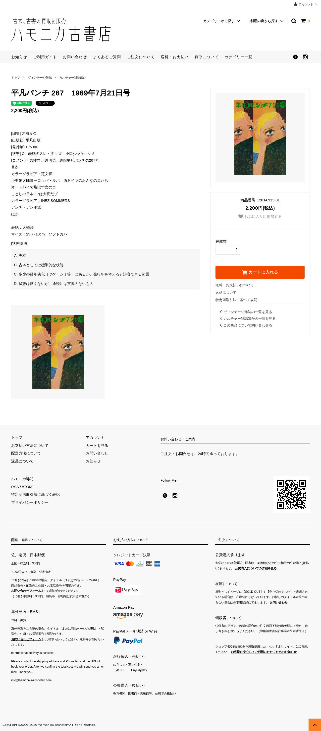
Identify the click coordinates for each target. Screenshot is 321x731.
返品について (225, 292)
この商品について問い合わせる (245, 325)
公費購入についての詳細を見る (256, 568)
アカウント (306, 4)
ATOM (27, 487)
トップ (15, 77)
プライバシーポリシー (30, 502)
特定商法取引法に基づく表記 (35, 494)
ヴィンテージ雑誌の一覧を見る (245, 312)
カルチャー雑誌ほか (72, 77)
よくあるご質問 (107, 57)
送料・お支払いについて (234, 285)
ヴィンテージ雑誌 (40, 77)
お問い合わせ (75, 57)
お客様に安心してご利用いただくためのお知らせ (264, 652)
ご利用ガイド (45, 57)
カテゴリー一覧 (238, 57)
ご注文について (141, 57)
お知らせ (19, 57)
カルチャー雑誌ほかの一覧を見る (247, 318)
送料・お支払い (175, 57)
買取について (206, 57)
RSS (15, 487)
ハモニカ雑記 (22, 479)
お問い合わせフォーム (26, 591)
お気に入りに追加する (260, 216)
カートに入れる (260, 272)
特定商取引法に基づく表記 (236, 300)
